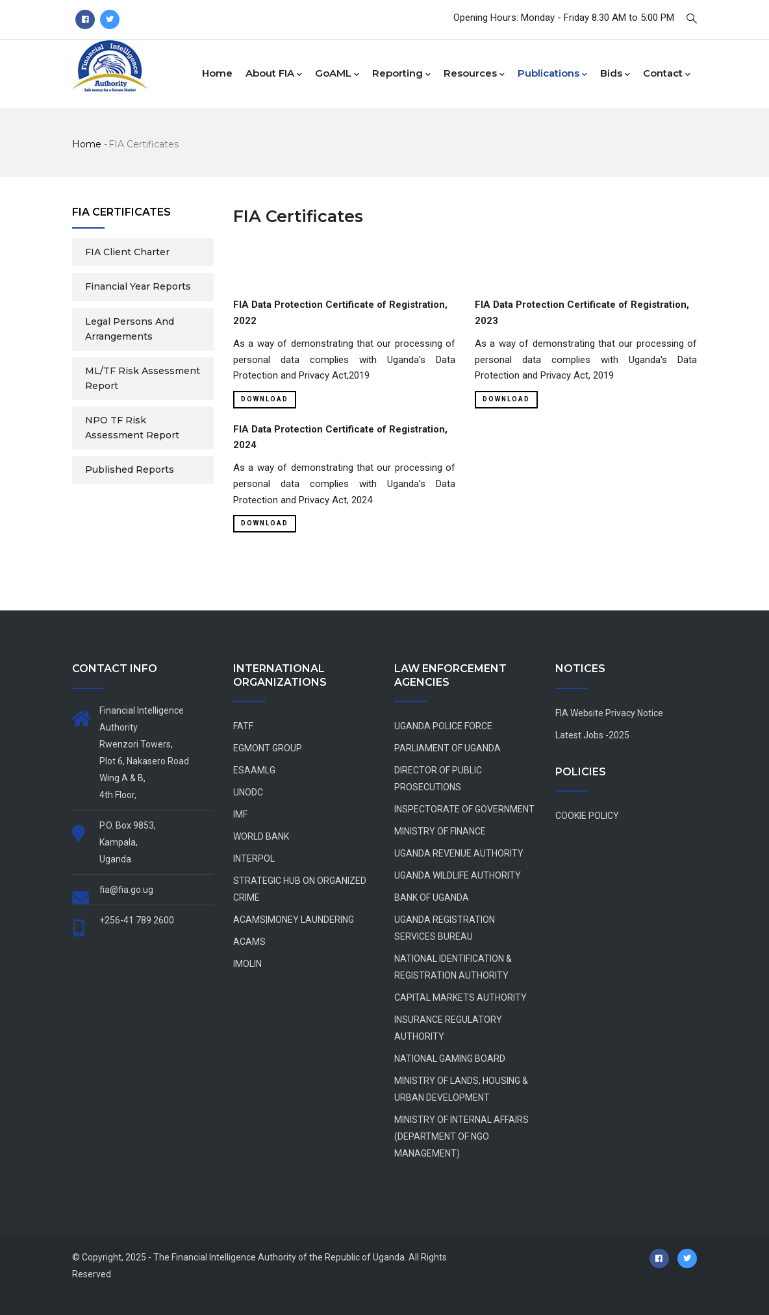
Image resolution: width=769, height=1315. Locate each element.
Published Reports (129, 469)
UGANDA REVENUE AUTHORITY (458, 853)
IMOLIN (247, 963)
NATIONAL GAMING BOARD (449, 1058)
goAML (337, 74)
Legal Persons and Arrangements (129, 329)
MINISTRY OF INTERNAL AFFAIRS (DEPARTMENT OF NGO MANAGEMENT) (461, 1136)
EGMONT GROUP (267, 748)
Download (264, 399)
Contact (666, 74)
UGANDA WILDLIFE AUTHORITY (457, 875)
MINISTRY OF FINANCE (440, 831)
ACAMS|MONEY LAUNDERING (293, 919)
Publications (552, 74)
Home (217, 73)
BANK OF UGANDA (431, 897)
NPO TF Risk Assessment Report (132, 427)
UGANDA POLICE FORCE (443, 726)
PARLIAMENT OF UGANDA (447, 748)
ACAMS (249, 941)
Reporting (401, 74)
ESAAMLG (254, 770)
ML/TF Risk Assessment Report (142, 378)
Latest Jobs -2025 (592, 735)
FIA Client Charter (127, 252)
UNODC (248, 792)
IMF (240, 814)
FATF (243, 726)
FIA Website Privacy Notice (609, 713)
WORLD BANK (261, 836)
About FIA (274, 74)
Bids (615, 74)
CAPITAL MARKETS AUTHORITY (460, 997)
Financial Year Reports (138, 286)
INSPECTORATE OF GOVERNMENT (464, 809)
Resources (474, 74)
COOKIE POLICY (587, 815)
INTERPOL (254, 858)
